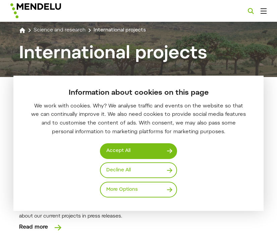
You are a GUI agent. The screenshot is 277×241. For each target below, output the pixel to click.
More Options (122, 189)
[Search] (251, 11)
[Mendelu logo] (45, 10)
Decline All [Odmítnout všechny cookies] (118, 169)
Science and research (61, 30)
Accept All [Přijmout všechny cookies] (118, 150)
